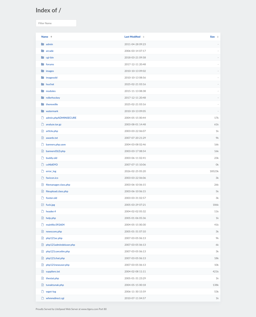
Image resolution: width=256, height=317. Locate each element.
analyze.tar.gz (51, 124)
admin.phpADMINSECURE (58, 117)
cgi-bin (47, 57)
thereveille (49, 104)
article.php (49, 131)
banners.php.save (53, 144)
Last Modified (132, 36)
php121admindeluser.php (58, 244)
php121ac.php (51, 238)
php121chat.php (53, 258)
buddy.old (49, 157)
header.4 (48, 211)
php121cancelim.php (55, 251)
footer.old (49, 197)
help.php (48, 218)
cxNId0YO (49, 164)
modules (48, 91)
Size (212, 36)
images (47, 70)
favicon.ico (49, 177)
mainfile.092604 (53, 224)
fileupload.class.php (54, 191)
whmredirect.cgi (52, 298)
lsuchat (47, 84)
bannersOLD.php (53, 151)
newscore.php (51, 231)
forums (47, 64)
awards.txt (49, 137)
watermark (49, 111)
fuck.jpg (48, 204)
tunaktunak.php (52, 284)
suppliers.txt (50, 271)
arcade (47, 50)
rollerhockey (50, 97)
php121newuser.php (55, 264)
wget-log (48, 291)
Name (44, 36)
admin (47, 44)
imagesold (49, 77)
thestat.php (50, 278)
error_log (48, 171)
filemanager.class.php (55, 184)
